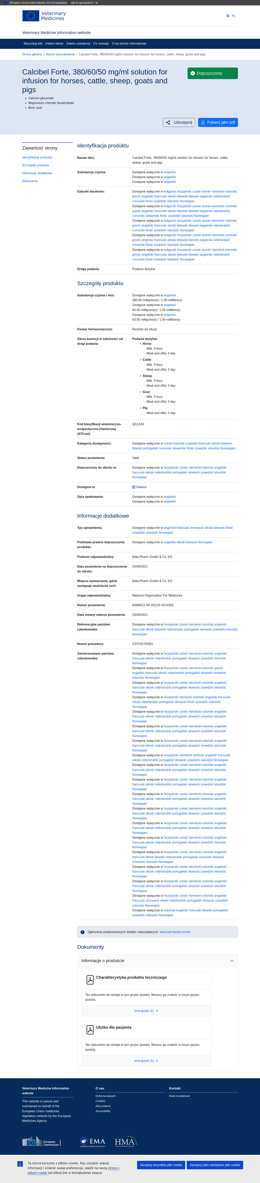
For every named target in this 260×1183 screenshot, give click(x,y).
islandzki (173, 201)
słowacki (194, 472)
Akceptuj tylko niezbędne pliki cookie (215, 1165)
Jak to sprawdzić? (84, 2)
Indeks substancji (78, 43)
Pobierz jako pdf (218, 122)
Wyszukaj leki (33, 43)
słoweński (152, 215)
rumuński (138, 201)
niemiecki (217, 191)
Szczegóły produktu (35, 165)
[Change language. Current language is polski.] (231, 15)
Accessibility (103, 1111)
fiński (149, 201)
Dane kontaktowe (179, 1096)
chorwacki (197, 527)
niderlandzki (221, 196)
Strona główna (32, 54)
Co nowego (101, 43)
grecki (136, 196)
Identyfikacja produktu (37, 157)
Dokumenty (30, 181)
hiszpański (184, 191)
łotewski (182, 196)
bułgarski (170, 191)
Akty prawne (103, 1106)
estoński (231, 191)
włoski (172, 196)
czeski (196, 191)
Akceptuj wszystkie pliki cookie (161, 1165)
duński (206, 191)
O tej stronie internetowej (129, 43)
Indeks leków (54, 43)
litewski (194, 196)
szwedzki (160, 201)
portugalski (150, 448)
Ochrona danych (106, 1096)
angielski (170, 172)
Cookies (101, 1101)
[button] (179, 122)
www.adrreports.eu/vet (175, 932)
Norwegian (187, 201)
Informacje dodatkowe (37, 173)
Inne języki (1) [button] (146, 1010)
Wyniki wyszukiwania (60, 54)
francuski (160, 196)
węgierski (205, 196)
